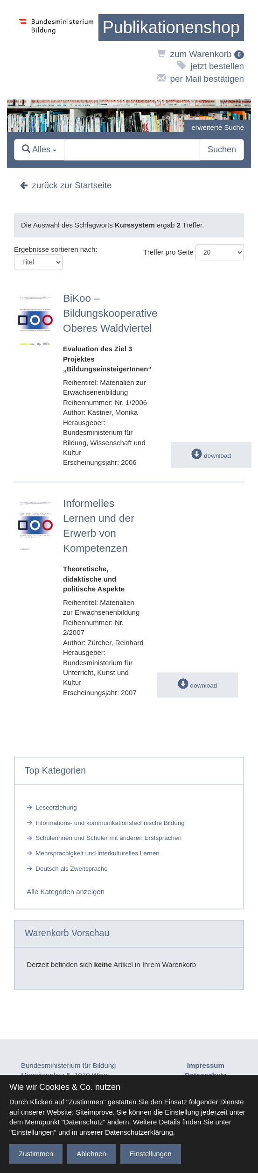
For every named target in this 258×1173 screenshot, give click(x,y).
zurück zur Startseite (66, 186)
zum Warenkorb (200, 54)
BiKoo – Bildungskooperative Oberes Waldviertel (110, 313)
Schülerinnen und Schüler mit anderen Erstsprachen (108, 838)
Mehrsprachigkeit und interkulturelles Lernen (97, 853)
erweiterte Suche (217, 127)
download (211, 455)
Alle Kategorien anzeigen (66, 892)
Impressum (205, 1065)
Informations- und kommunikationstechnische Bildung (110, 822)
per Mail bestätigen (200, 79)
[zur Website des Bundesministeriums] (56, 49)
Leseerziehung (56, 807)
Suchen (222, 150)
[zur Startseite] (171, 27)
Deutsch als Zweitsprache (71, 868)
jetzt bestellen (210, 66)
